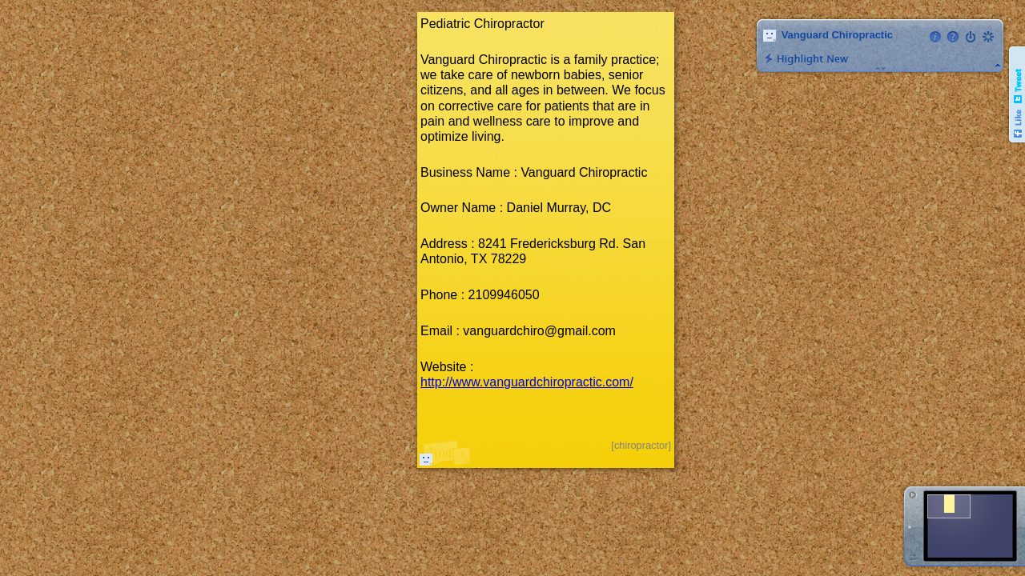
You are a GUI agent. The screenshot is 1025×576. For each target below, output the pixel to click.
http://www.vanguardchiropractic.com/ (526, 382)
